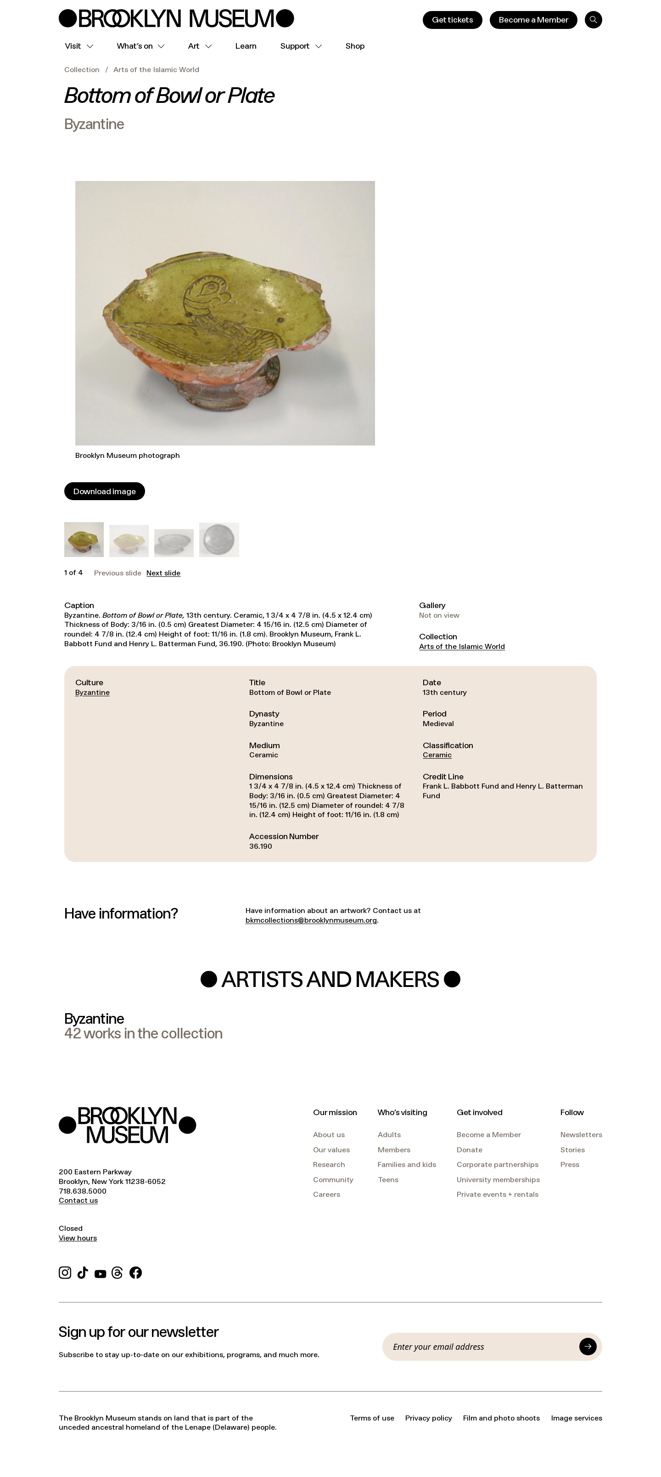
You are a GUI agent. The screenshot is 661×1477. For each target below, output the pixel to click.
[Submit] (588, 1346)
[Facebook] (135, 1271)
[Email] (483, 1346)
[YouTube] (100, 1271)
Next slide (163, 573)
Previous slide (117, 573)
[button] (84, 539)
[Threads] (118, 1271)
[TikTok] (83, 1271)
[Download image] (104, 491)
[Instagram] (65, 1271)
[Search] (593, 19)
